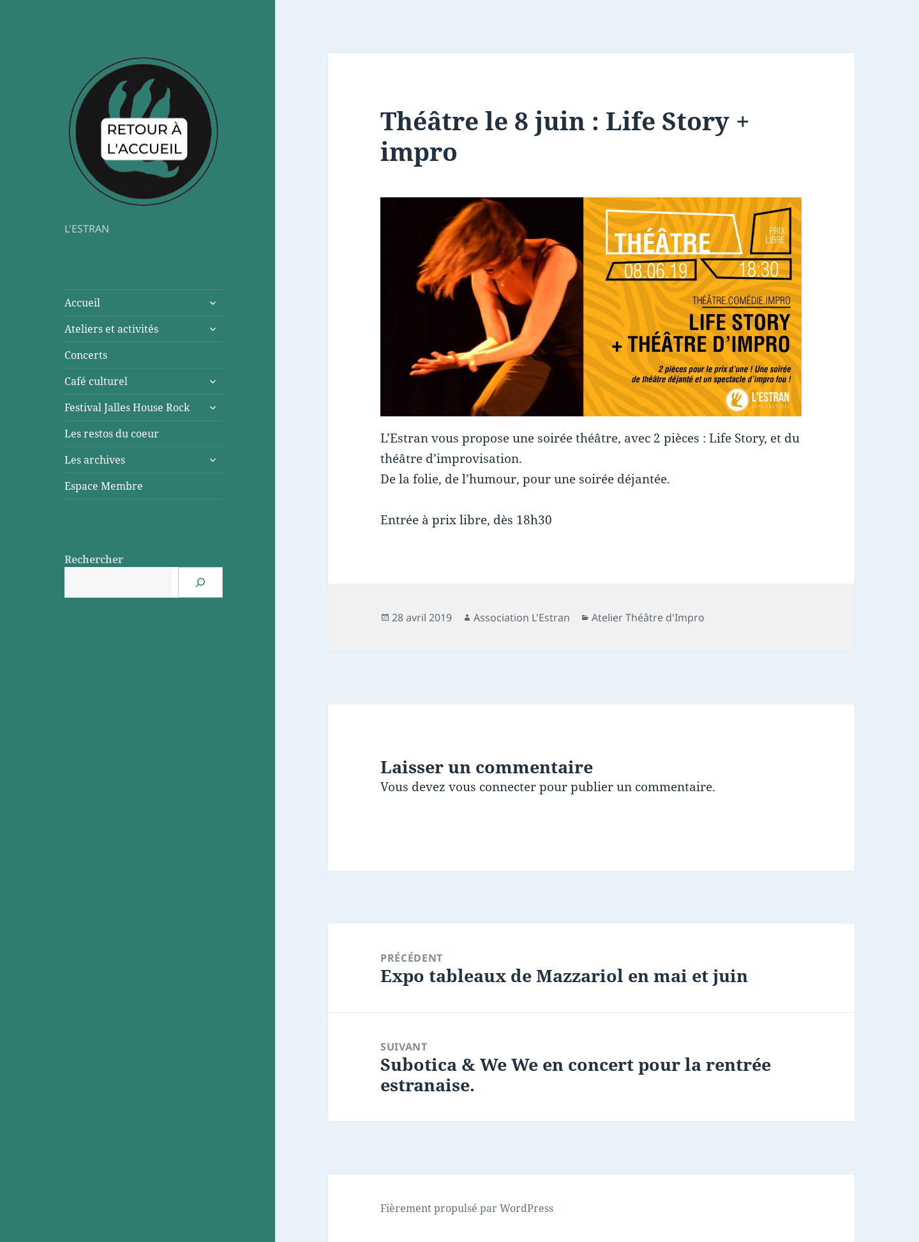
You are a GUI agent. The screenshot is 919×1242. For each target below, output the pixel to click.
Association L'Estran (522, 617)
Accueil (82, 303)
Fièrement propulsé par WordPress (466, 1208)
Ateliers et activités (111, 329)
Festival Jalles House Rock (127, 407)
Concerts (85, 355)
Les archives (94, 460)
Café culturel (96, 381)
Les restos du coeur (111, 434)
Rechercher (93, 559)
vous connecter (492, 786)
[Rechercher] (200, 582)
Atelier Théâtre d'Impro (648, 617)
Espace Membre (103, 486)
